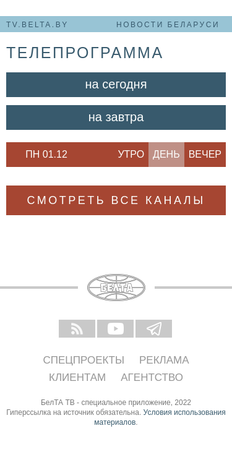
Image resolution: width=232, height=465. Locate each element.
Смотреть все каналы (116, 200)
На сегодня (116, 84)
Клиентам (77, 377)
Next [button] (80, 154)
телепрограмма (85, 52)
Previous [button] (12, 154)
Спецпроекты (83, 360)
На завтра (116, 117)
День (166, 154)
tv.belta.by (37, 24)
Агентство (152, 377)
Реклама (164, 360)
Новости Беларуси (168, 24)
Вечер (205, 154)
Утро (131, 154)
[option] (46, 154)
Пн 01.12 (46, 154)
